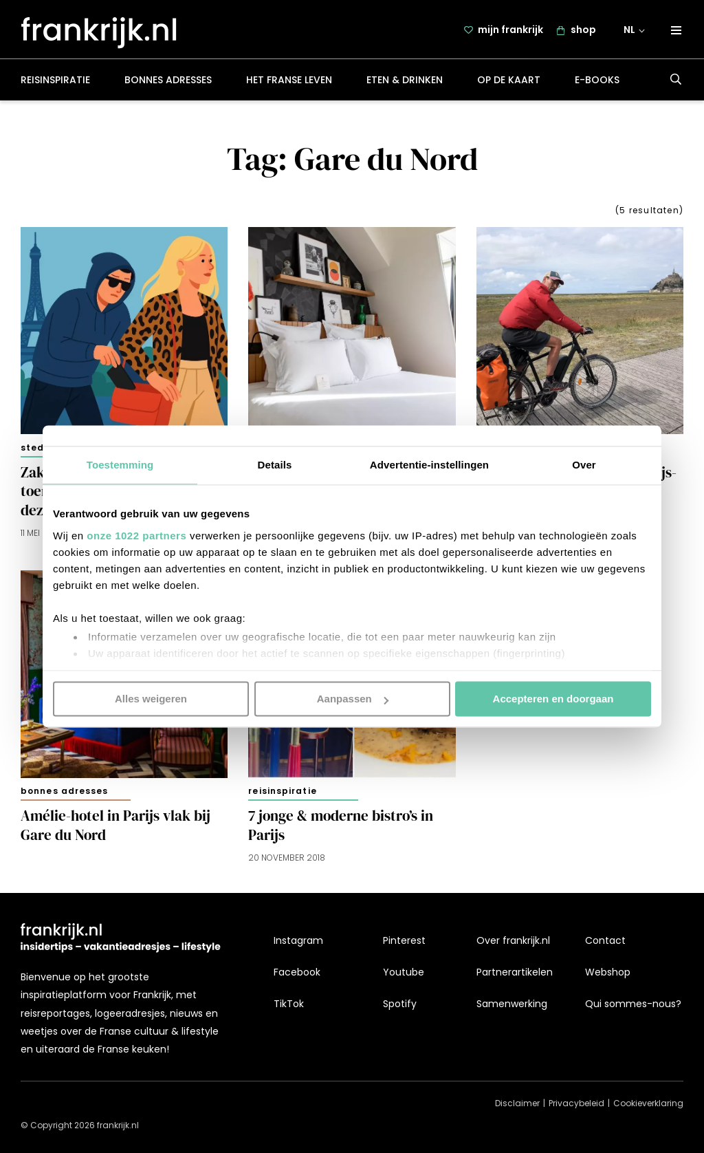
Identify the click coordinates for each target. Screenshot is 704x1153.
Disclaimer (517, 1104)
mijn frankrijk (510, 32)
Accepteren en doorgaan (553, 698)
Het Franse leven (289, 85)
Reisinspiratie (55, 85)
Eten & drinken (404, 85)
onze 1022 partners (136, 535)
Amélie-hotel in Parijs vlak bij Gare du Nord (115, 830)
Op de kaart (508, 85)
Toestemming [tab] (120, 465)
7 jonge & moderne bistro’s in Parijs (340, 830)
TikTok (289, 1004)
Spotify (400, 1004)
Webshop (607, 972)
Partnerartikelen (514, 972)
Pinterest (404, 940)
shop (583, 32)
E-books (597, 85)
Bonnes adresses (168, 85)
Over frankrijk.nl (513, 940)
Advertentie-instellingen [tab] (429, 465)
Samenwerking (511, 1004)
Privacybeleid (576, 1104)
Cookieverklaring (648, 1104)
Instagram (298, 940)
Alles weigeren (151, 698)
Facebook (297, 972)
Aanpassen (352, 698)
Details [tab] (275, 465)
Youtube (403, 972)
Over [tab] (584, 465)
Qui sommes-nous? (633, 1004)
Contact (605, 940)
